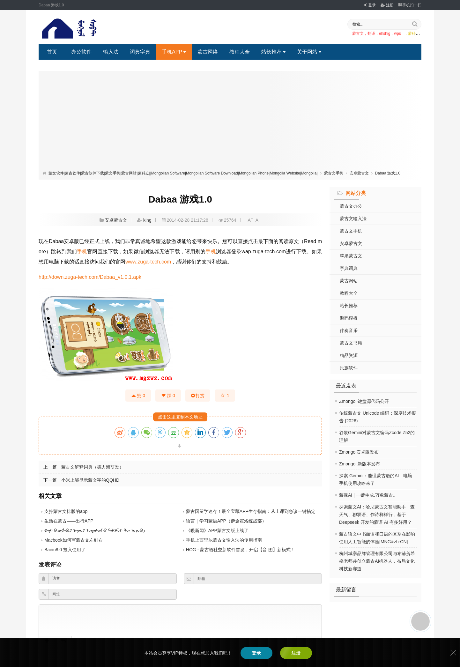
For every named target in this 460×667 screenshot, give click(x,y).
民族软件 (349, 367)
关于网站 (309, 52)
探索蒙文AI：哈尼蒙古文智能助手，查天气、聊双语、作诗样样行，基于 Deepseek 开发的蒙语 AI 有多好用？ (377, 514)
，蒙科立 (411, 33)
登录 (370, 5)
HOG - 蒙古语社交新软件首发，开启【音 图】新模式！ (240, 549)
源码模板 (349, 318)
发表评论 (50, 564)
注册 (387, 5)
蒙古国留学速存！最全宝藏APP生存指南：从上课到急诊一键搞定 (250, 511)
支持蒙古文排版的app (65, 511)
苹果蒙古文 (351, 255)
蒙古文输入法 (353, 218)
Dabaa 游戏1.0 (387, 173)
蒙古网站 (349, 280)
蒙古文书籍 (351, 342)
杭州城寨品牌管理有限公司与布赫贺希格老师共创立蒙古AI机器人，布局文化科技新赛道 (377, 561)
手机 (82, 251)
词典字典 (140, 52)
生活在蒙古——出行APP (68, 520)
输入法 (110, 52)
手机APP (174, 52)
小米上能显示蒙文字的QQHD (90, 480)
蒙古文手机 (333, 173)
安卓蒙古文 (359, 173)
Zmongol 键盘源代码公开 (364, 401)
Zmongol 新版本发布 (359, 463)
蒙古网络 (207, 52)
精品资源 (349, 355)
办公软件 (81, 52)
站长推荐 (273, 52)
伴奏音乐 (349, 330)
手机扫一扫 (409, 5)
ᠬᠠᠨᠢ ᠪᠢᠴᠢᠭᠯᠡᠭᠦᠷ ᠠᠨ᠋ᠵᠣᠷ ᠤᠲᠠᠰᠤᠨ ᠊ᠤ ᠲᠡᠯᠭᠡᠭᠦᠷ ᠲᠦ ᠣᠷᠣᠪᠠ (94, 530)
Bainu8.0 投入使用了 (64, 549)
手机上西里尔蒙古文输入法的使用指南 (224, 540)
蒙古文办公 (351, 206)
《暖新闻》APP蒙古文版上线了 (217, 530)
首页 (52, 52)
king (147, 220)
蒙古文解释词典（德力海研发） (92, 467)
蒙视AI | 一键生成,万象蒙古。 (368, 495)
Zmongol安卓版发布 (359, 452)
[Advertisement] (230, 122)
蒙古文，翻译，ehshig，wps (376, 33)
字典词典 (349, 268)
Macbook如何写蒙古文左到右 (73, 540)
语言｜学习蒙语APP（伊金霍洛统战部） (226, 520)
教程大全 (239, 52)
